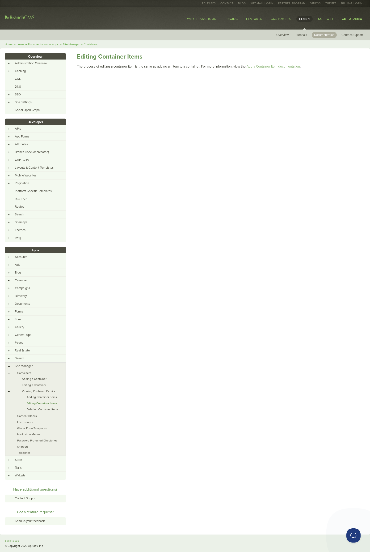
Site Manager (71, 44)
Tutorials (301, 35)
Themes (330, 3)
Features (254, 19)
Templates (23, 452)
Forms (19, 311)
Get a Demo (352, 19)
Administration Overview (31, 63)
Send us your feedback (30, 521)
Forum (19, 319)
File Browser (25, 422)
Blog (242, 3)
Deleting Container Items (43, 409)
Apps (55, 44)
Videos (315, 3)
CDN (18, 79)
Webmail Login (262, 3)
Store (18, 460)
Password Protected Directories (37, 440)
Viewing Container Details (38, 391)
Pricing (231, 19)
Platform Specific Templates (33, 191)
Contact (226, 3)
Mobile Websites (25, 175)
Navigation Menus (28, 434)
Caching (20, 71)
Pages (19, 343)
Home (9, 44)
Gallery (19, 327)
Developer (35, 122)
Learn (304, 19)
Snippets (23, 446)
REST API (21, 199)
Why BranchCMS (201, 19)
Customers (281, 19)
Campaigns (22, 288)
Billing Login (351, 3)
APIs (18, 129)
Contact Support (352, 35)
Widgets (20, 475)
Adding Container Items (42, 397)
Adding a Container (34, 379)
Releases (209, 3)
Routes (19, 207)
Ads (17, 265)
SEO (18, 94)
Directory (21, 296)
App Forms (22, 136)
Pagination (22, 183)
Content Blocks (27, 416)
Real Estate (22, 350)
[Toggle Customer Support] (353, 535)
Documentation (324, 35)
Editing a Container (34, 385)
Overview (282, 35)
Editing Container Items (42, 403)
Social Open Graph (27, 110)
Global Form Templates (32, 428)
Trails (18, 468)
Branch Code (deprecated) (32, 152)
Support (325, 19)
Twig (18, 238)
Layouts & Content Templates (34, 168)
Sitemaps (21, 222)
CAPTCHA (22, 160)
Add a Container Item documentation (273, 66)
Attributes (21, 144)
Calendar (21, 280)
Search (19, 214)
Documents (22, 304)
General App (23, 335)
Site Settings (23, 102)
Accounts (21, 257)
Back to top (12, 540)
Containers (91, 44)
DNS (18, 87)
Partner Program (292, 3)
